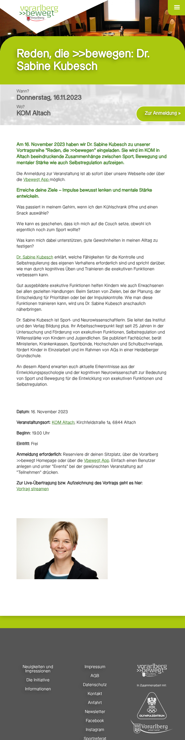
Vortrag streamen (32, 489)
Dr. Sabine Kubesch (34, 257)
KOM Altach (63, 422)
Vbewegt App (36, 180)
